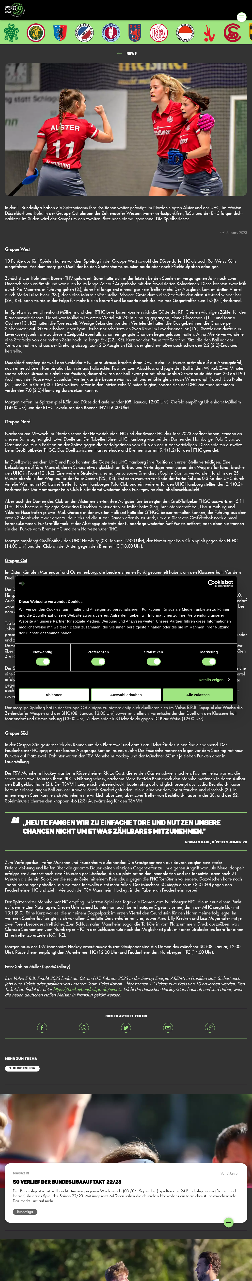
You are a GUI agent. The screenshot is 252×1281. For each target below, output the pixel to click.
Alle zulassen (198, 694)
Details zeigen (211, 680)
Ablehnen (54, 694)
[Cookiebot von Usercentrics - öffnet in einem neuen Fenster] (211, 583)
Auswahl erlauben (126, 694)
